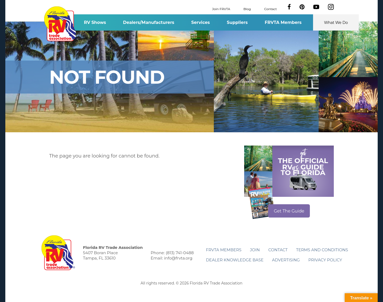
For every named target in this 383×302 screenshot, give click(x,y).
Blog (247, 8)
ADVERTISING (286, 259)
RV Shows (95, 22)
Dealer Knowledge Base (234, 259)
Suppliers (237, 22)
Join (255, 249)
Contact (270, 8)
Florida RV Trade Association (61, 23)
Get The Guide (289, 211)
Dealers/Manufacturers (148, 22)
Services (200, 22)
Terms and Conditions (322, 249)
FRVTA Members (283, 22)
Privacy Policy (325, 259)
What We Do (336, 22)
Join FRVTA (221, 8)
